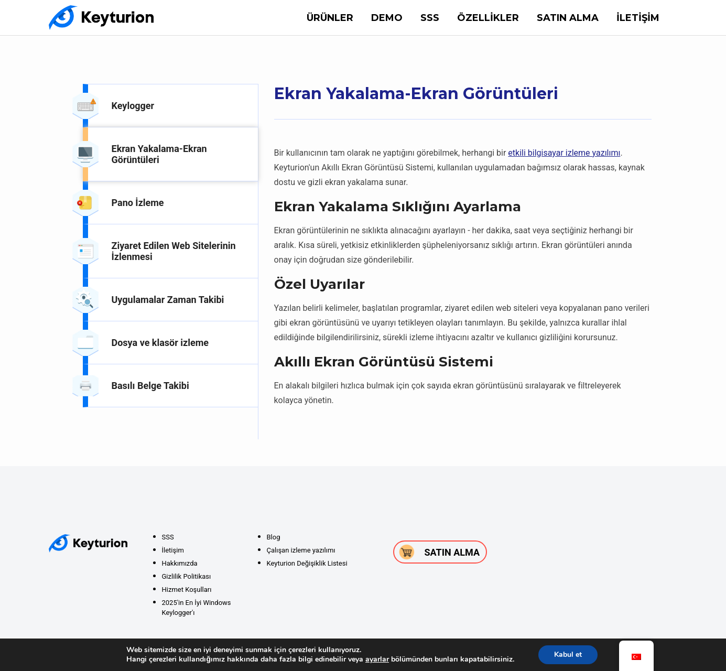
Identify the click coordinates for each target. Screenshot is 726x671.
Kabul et (568, 654)
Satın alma (568, 18)
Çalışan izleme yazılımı (301, 550)
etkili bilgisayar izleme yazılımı (564, 153)
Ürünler (330, 18)
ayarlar (377, 659)
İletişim (637, 18)
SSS (429, 18)
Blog (273, 537)
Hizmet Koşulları (187, 589)
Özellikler (488, 18)
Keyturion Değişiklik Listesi (307, 563)
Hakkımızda (180, 563)
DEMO (387, 18)
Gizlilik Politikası (186, 576)
